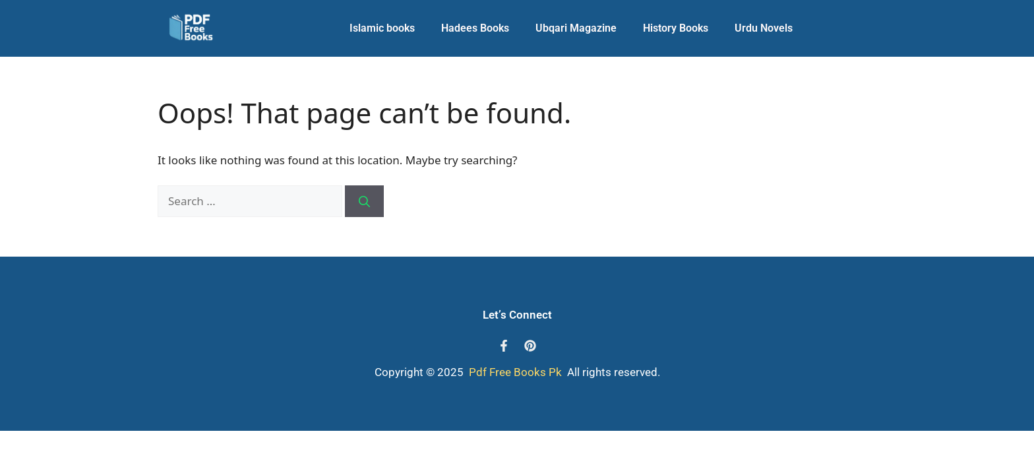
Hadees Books (475, 28)
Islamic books (382, 28)
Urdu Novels (764, 28)
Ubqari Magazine (576, 28)
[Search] (364, 201)
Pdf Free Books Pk (514, 372)
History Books (675, 28)
